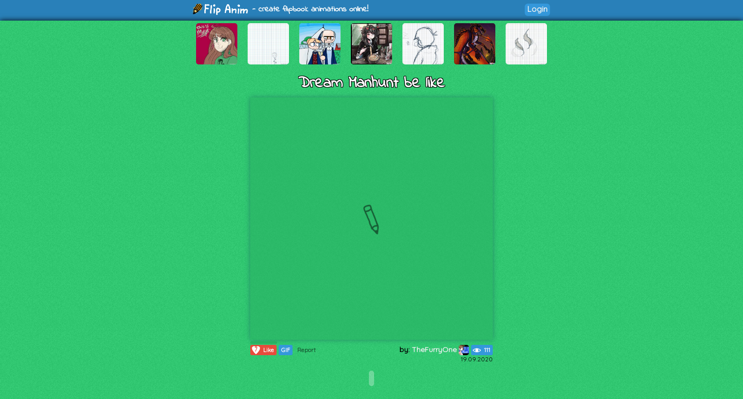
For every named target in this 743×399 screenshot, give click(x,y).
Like (262, 350)
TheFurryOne (440, 349)
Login (537, 9)
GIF (285, 350)
